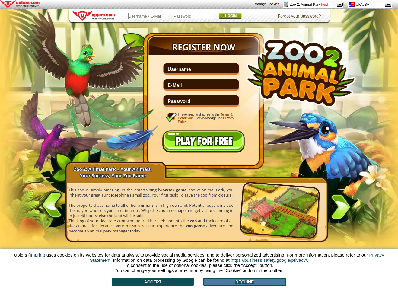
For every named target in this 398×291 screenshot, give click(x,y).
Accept (153, 282)
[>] (340, 208)
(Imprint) (36, 254)
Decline (244, 282)
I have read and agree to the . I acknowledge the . (206, 118)
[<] (52, 204)
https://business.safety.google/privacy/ (269, 260)
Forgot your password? (299, 16)
